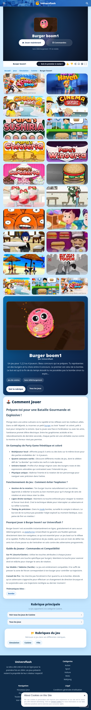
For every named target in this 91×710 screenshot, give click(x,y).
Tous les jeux (35, 388)
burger (47, 425)
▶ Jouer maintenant (32, 42)
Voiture (68, 672)
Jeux (15, 70)
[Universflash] (45, 3)
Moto (67, 676)
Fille (38, 642)
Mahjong (68, 679)
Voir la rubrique (16, 389)
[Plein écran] (85, 64)
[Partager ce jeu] (75, 64)
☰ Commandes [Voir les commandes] (59, 42)
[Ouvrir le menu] (4, 3)
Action (67, 665)
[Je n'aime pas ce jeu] (71, 64)
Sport (67, 669)
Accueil (7, 70)
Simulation (23, 70)
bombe (11, 593)
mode (42, 509)
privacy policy (56, 702)
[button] (51, 64)
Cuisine (34, 70)
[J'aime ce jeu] (67, 64)
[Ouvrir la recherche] (87, 3)
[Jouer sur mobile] (82, 64)
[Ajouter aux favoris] (79, 64)
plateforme (30, 532)
